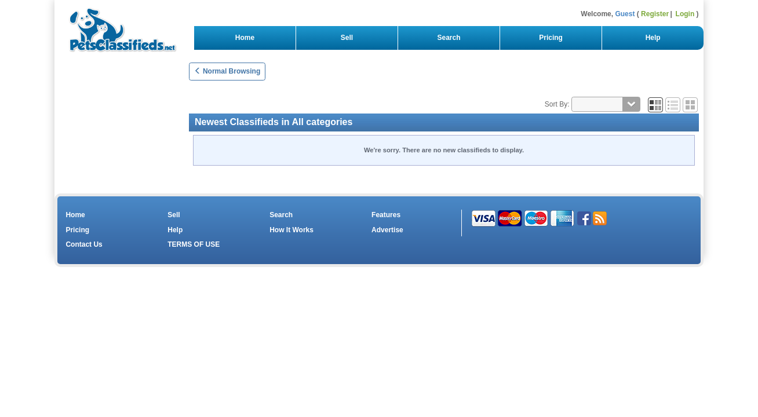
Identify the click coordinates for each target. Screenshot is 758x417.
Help (653, 38)
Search (448, 38)
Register (655, 14)
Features (385, 215)
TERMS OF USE (193, 244)
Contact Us (83, 244)
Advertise (387, 230)
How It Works (291, 230)
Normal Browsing (227, 71)
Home (244, 38)
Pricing (551, 38)
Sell (347, 38)
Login (685, 14)
